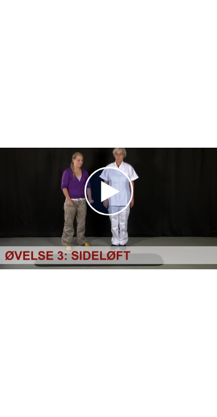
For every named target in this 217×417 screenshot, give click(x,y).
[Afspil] (108, 212)
